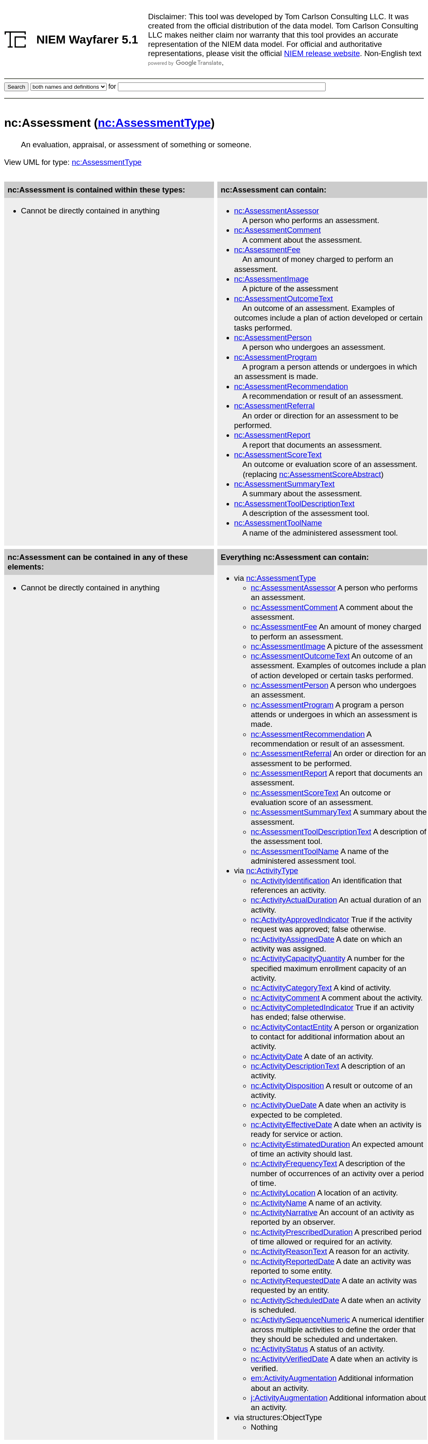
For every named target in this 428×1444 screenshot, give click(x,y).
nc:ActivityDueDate (284, 1104)
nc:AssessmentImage (271, 278)
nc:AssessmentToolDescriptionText (294, 503)
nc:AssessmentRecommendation (291, 386)
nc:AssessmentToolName (278, 522)
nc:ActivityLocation (283, 1192)
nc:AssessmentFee (267, 249)
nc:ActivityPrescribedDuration (302, 1232)
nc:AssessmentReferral (274, 405)
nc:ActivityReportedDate (292, 1261)
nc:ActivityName (279, 1202)
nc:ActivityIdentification (290, 880)
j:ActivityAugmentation (289, 1397)
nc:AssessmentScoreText (277, 454)
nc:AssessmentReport (272, 435)
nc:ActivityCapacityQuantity (298, 958)
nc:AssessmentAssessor (276, 210)
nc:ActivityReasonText (289, 1251)
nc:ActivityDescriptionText (295, 1066)
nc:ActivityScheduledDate (295, 1300)
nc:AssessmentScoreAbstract (330, 474)
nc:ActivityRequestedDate (295, 1280)
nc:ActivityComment (285, 997)
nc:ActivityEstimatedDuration (300, 1144)
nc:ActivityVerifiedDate (290, 1358)
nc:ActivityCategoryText (291, 987)
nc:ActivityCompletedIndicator (302, 1007)
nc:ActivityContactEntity (291, 1027)
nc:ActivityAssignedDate (292, 939)
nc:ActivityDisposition (287, 1085)
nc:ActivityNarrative (284, 1212)
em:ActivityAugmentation (293, 1378)
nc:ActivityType (272, 870)
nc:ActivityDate (276, 1056)
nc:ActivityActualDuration (294, 899)
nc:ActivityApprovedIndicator (300, 919)
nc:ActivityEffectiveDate (291, 1124)
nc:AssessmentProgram (275, 357)
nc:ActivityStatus (279, 1348)
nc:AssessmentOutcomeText (283, 298)
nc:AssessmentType (154, 122)
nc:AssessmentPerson (273, 337)
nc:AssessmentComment (277, 230)
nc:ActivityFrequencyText (294, 1163)
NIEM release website (322, 53)
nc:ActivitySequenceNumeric (300, 1319)
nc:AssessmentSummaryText (284, 484)
